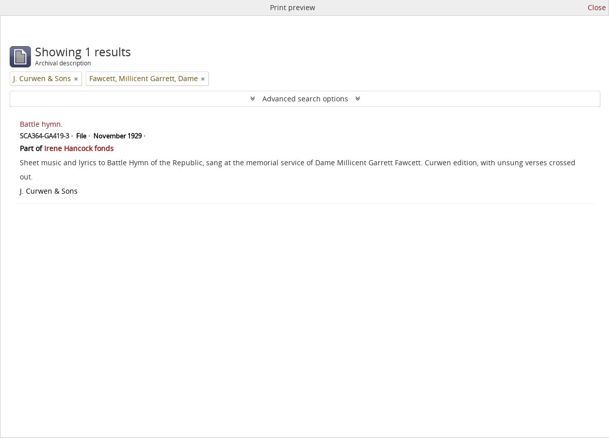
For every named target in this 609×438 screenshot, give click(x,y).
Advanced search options (305, 98)
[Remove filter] (76, 79)
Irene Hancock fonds (79, 148)
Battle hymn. (41, 124)
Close (597, 7)
